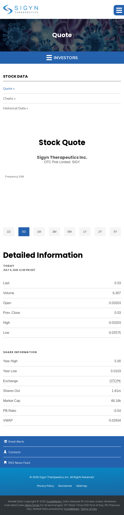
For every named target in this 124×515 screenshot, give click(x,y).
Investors (62, 57)
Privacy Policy (45, 486)
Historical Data (14, 108)
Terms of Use (89, 509)
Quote (7, 88)
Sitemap (81, 486)
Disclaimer (65, 486)
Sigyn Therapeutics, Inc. (54, 477)
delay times (32, 505)
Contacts (14, 452)
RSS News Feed (19, 463)
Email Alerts (16, 441)
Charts (8, 98)
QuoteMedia (54, 501)
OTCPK (115, 381)
